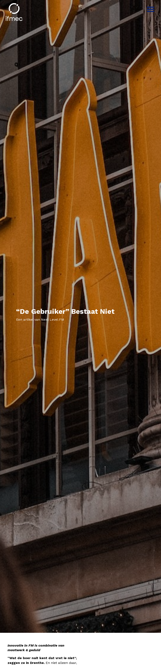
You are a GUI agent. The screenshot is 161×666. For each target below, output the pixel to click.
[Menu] (150, 9)
